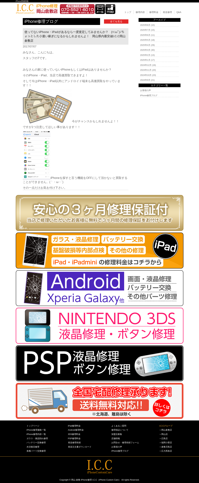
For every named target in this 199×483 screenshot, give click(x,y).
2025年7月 (145, 30)
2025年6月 (145, 35)
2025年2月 (145, 55)
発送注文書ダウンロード (79, 447)
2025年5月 (145, 40)
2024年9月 (145, 80)
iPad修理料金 (74, 426)
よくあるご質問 (118, 426)
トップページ (33, 426)
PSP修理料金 (74, 438)
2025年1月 (145, 60)
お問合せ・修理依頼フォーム (125, 442)
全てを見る (116, 21)
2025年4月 (145, 45)
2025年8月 (145, 25)
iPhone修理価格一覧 (36, 430)
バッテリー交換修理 (36, 442)
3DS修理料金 (74, 434)
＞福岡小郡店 (165, 442)
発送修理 (167, 12)
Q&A (178, 12)
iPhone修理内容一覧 (36, 434)
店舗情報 (115, 438)
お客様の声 (145, 90)
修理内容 (140, 12)
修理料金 (153, 12)
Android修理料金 (76, 430)
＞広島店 (163, 438)
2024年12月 (146, 65)
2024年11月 (146, 70)
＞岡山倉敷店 (165, 430)
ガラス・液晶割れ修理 (37, 438)
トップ (127, 12)
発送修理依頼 (74, 442)
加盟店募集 (116, 434)
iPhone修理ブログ (148, 95)
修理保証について (119, 430)
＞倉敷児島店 (165, 447)
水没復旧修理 (33, 447)
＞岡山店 (163, 434)
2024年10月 (146, 75)
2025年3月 (145, 50)
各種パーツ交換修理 (36, 451)
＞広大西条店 (165, 451)
